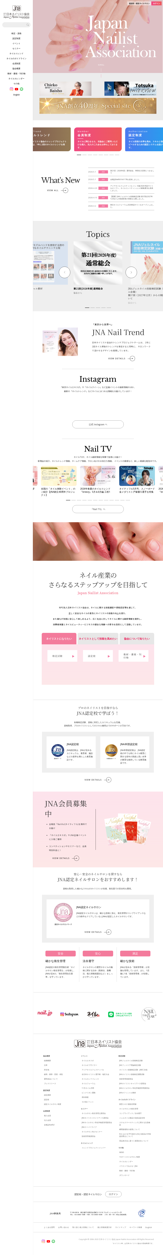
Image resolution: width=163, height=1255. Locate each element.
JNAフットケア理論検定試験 (130, 1065)
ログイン (113, 1194)
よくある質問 (49, 1227)
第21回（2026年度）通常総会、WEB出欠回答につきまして (132, 171)
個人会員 (47, 1115)
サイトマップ (120, 1227)
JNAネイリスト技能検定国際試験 (131, 1074)
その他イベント (88, 1102)
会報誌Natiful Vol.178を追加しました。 (125, 179)
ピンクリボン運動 (88, 1092)
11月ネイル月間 (88, 1088)
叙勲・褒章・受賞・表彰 (53, 1074)
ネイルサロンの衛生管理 (128, 1108)
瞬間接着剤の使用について (129, 1129)
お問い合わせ (63, 1227)
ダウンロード (124, 1175)
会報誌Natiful (49, 1125)
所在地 (46, 1070)
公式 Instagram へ (98, 424)
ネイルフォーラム (88, 1083)
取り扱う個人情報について (83, 1227)
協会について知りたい (137, 638)
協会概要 (16, 68)
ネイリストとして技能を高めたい (98, 638)
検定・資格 (16, 33)
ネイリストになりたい (59, 638)
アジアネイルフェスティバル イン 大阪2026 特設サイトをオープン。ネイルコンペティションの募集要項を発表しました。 (131, 188)
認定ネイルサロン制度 (52, 1104)
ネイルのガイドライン (16, 58)
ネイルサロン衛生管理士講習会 (94, 1113)
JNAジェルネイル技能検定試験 (131, 1060)
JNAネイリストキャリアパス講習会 (95, 1118)
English (16, 94)
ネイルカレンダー (16, 78)
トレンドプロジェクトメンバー (94, 1147)
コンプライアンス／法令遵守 (130, 1113)
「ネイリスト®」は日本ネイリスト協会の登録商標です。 (132, 1243)
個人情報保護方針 (104, 1227)
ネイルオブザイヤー (89, 1065)
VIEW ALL (57, 190)
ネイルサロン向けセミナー (92, 1131)
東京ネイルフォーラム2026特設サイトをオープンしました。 (132, 206)
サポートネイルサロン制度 (129, 1157)
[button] (64, 272)
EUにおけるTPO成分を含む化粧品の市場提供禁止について (135, 1135)
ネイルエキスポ (88, 1060)
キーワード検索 (135, 1227)
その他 (16, 83)
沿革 (45, 1065)
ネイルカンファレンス (90, 1079)
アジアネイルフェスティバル (93, 1070)
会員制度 (16, 63)
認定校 (46, 1099)
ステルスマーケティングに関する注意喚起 (134, 1123)
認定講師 (47, 1095)
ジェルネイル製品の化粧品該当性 (132, 1118)
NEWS (121, 1152)
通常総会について (51, 1079)
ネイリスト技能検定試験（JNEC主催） (134, 1070)
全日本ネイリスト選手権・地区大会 (95, 1074)
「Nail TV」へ (98, 509)
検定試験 (121, 1056)
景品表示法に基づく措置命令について (133, 1141)
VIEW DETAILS (121, 358)
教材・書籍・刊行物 (16, 73)
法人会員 (47, 1120)
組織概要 (47, 1060)
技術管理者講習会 (88, 1136)
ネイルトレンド (16, 53)
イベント (16, 43)
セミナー (16, 48)
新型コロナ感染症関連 (127, 1104)
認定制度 (16, 38)
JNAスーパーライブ (89, 1127)
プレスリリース (50, 1083)
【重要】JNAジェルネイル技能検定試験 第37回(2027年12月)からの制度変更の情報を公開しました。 (131, 197)
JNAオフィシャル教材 (127, 1092)
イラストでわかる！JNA (128, 1166)
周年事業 (85, 1097)
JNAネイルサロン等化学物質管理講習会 (97, 1122)
